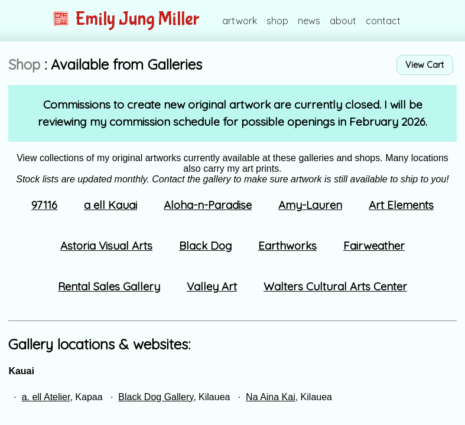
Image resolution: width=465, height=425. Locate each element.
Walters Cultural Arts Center (335, 286)
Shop (24, 64)
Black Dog (205, 245)
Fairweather (374, 245)
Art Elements (401, 205)
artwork (239, 21)
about (343, 21)
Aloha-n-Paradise (208, 205)
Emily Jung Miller (126, 19)
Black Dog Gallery (155, 397)
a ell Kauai (110, 205)
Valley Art (212, 286)
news (309, 21)
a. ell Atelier (46, 397)
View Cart (424, 65)
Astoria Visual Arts (106, 245)
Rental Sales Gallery (109, 286)
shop (277, 21)
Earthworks (287, 245)
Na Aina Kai (270, 397)
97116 (44, 205)
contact (383, 21)
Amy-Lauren (310, 205)
